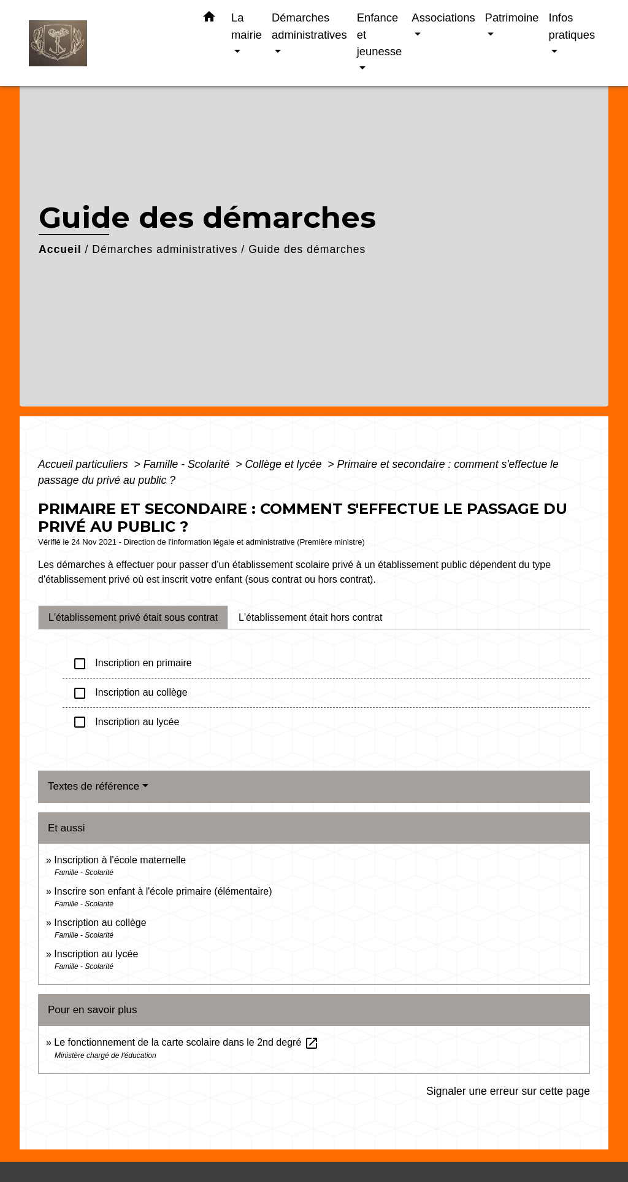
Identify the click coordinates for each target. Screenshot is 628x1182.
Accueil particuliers (84, 464)
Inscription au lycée (125, 722)
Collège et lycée (284, 464)
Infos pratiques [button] (572, 26)
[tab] (133, 617)
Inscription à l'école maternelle (120, 860)
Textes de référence (93, 786)
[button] (209, 19)
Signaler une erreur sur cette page (508, 1091)
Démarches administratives (164, 249)
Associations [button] (443, 17)
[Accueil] (105, 43)
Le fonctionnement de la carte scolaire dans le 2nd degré (186, 1042)
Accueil (60, 249)
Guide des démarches (307, 249)
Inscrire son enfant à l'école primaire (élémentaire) (163, 891)
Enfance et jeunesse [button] (379, 34)
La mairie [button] (246, 26)
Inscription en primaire (132, 663)
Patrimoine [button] (512, 17)
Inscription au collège (130, 693)
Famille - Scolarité (188, 464)
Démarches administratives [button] (309, 26)
